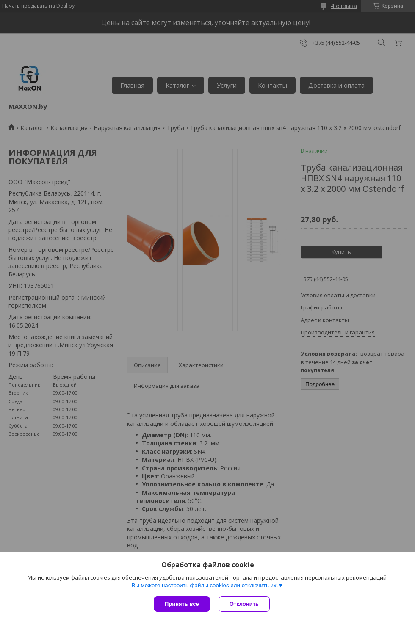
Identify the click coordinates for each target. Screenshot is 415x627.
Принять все (182, 604)
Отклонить (244, 604)
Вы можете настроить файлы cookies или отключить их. (204, 585)
